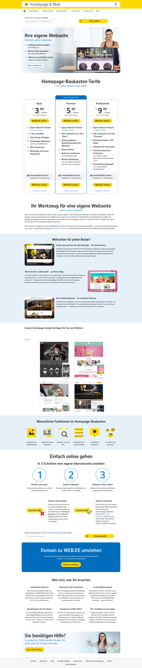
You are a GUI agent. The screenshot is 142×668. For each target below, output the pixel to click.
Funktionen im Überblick (39, 191)
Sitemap (33, 661)
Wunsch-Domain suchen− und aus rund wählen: (48, 533)
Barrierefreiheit (71, 664)
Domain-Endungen (34, 18)
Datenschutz (77, 661)
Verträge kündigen (63, 661)
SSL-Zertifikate (75, 11)
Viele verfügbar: (36, 18)
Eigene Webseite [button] (62, 11)
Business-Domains (48, 11)
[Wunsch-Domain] (46, 21)
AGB (52, 661)
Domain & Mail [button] (34, 11)
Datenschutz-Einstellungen (94, 661)
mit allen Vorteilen (36, 130)
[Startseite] (24, 11)
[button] (34, 65)
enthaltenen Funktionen (60, 228)
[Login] (115, 3)
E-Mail (109, 661)
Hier (106, 442)
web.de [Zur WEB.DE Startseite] (26, 4)
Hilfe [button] (98, 11)
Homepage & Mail (45, 4)
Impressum (43, 661)
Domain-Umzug (88, 11)
